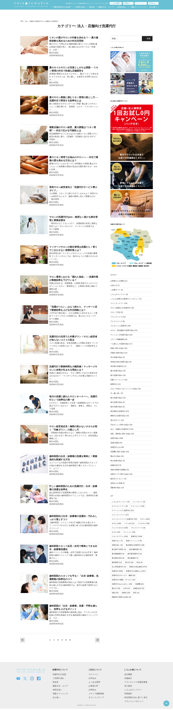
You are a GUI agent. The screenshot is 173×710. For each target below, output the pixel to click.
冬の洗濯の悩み (116, 357)
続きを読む (54, 53)
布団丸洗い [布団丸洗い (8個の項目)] (117, 545)
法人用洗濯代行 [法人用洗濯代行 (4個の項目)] (119, 567)
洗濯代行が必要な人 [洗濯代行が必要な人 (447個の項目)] (135, 571)
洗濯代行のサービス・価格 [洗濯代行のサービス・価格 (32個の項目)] (123, 575)
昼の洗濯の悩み (116, 402)
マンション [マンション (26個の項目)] (129, 532)
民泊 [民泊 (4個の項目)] (139, 562)
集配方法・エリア (106, 7)
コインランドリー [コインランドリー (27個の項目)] (120, 515)
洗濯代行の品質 (59, 674)
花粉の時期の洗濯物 (118, 470)
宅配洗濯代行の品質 (61, 7)
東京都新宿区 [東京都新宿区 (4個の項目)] (135, 549)
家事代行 (113, 384)
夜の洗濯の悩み (116, 375)
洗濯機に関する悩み (118, 452)
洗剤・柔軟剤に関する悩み (120, 434)
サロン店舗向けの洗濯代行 (49, 21)
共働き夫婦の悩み (117, 353)
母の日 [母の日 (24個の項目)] (129, 562)
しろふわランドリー (118, 294)
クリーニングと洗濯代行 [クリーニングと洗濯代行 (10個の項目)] (123, 510)
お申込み (92, 678)
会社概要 (128, 674)
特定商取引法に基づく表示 (135, 697)
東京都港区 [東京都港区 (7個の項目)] (132, 558)
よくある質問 (94, 682)
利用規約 (128, 694)
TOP (21, 21)
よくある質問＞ (115, 3)
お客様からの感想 (117, 281)
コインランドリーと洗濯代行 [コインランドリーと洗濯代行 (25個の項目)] (124, 519)
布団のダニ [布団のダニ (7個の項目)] (117, 541)
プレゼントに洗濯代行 (118, 326)
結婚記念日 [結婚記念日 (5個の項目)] (138, 588)
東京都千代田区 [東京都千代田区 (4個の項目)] (119, 549)
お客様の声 (93, 686)
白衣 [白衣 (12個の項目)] (126, 588)
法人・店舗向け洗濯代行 (33, 21)
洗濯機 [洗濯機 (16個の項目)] (139, 584)
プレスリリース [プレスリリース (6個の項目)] (138, 528)
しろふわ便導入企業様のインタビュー (124, 299)
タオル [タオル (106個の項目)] (116, 523)
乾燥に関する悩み (117, 348)
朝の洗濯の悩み (116, 407)
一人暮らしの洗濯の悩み (119, 344)
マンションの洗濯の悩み (119, 335)
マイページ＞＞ (140, 3)
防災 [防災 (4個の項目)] (136, 593)
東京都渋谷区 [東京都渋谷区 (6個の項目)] (118, 558)
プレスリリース (116, 321)
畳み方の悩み (115, 456)
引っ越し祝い (115, 393)
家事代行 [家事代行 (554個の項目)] (136, 536)
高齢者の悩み (115, 488)
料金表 (92, 7)
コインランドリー (117, 303)
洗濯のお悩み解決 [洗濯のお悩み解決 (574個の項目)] (138, 567)
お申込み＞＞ (153, 3)
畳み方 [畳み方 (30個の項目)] (116, 588)
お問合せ (92, 690)
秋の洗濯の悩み (116, 461)
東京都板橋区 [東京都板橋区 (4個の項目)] (118, 554)
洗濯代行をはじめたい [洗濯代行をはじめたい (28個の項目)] (122, 584)
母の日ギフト (115, 420)
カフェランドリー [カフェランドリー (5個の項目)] (120, 506)
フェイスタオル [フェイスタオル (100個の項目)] (120, 528)
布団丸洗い (122, 7)
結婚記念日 (114, 465)
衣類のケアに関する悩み (119, 474)
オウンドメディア (96, 697)
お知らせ (113, 285)
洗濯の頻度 (114, 443)
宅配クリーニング (138, 7)
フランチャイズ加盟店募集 (135, 682)
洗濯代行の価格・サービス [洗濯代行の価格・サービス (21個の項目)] (123, 580)
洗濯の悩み (114, 438)
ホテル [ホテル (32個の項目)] (116, 532)
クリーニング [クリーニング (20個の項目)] (137, 506)
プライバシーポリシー (134, 701)
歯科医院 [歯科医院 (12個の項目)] (117, 562)
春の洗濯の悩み (116, 398)
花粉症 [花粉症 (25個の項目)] (126, 593)
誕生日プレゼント (117, 479)
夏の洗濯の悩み (116, 371)
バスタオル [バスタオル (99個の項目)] (143, 523)
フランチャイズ (116, 317)
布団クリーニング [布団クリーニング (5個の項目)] (134, 541)
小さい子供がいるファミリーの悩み (123, 389)
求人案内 (128, 686)
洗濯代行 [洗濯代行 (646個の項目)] (117, 571)
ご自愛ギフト (115, 290)
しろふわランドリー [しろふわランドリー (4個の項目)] (120, 502)
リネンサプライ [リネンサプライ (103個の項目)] (120, 536)
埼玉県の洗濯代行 (117, 366)
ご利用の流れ (80, 7)
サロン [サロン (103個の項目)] (145, 519)
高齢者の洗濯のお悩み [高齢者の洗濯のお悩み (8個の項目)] (121, 597)
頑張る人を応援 (116, 483)
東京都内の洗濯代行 (118, 411)
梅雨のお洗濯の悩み (118, 416)
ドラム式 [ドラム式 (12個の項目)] (129, 523)
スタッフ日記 (115, 312)
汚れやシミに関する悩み (119, 425)
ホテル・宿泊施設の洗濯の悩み (122, 330)
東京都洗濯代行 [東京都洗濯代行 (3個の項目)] (134, 554)
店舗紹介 (128, 678)
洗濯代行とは (115, 447)
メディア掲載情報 (117, 339)
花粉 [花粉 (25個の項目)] (115, 593)
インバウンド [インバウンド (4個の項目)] (139, 502)
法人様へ (153, 7)
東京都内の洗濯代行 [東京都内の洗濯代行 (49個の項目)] (135, 545)
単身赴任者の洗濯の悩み (119, 362)
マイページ (93, 674)
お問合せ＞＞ (128, 3)
